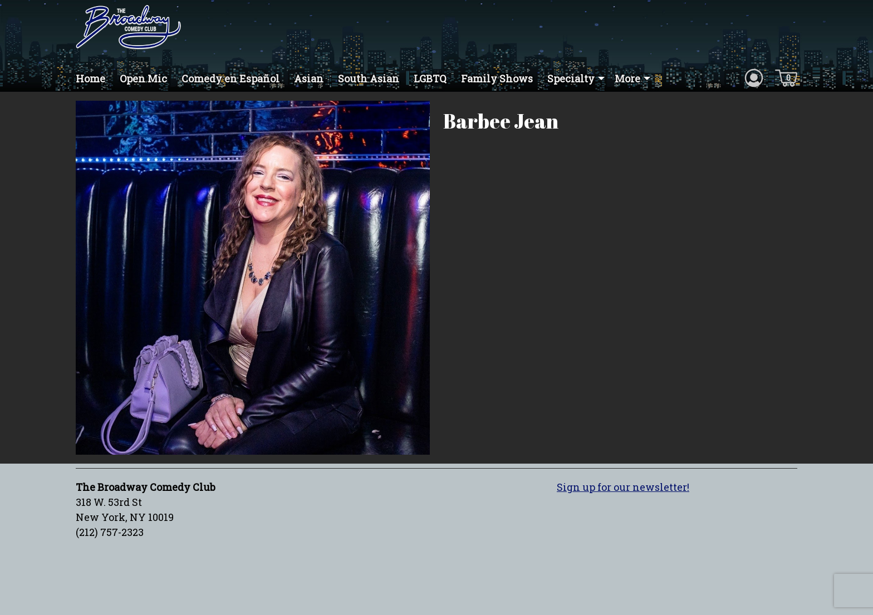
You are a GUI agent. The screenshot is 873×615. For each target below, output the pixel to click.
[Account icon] (754, 77)
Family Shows (497, 78)
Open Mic (143, 78)
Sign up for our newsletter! (623, 487)
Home (90, 78)
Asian (308, 78)
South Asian (368, 78)
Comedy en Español (230, 78)
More (627, 78)
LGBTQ (430, 78)
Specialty (571, 78)
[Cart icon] (786, 77)
